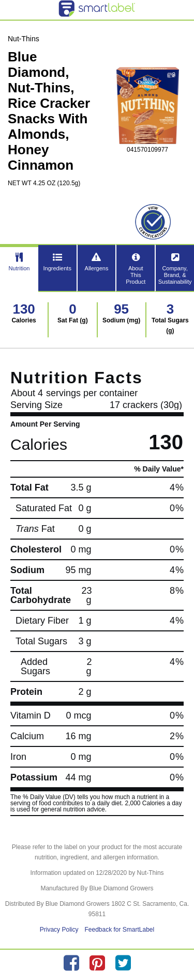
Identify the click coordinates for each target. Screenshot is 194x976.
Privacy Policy (59, 929)
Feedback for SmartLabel (119, 929)
